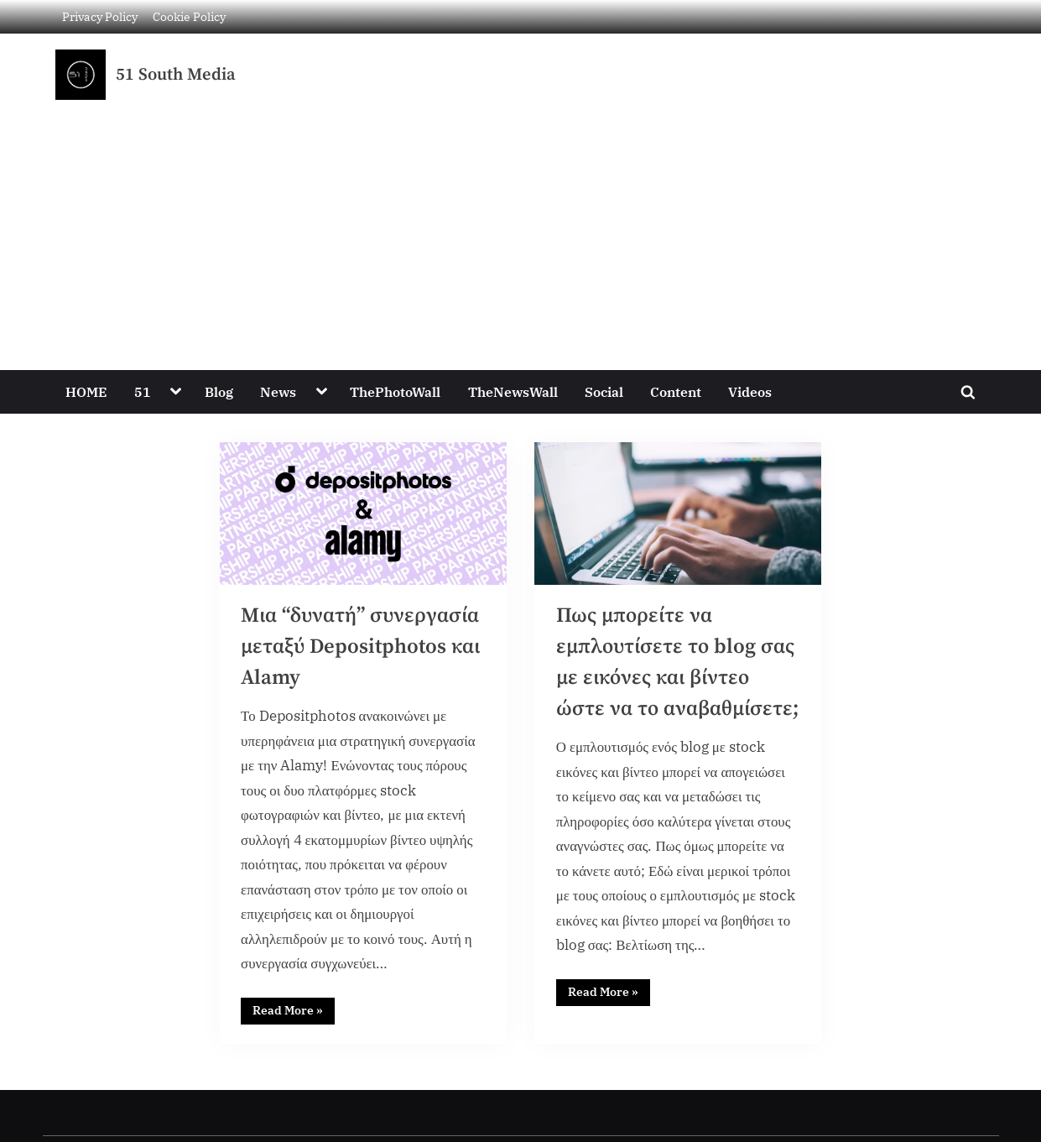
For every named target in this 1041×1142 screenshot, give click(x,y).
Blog (219, 391)
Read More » (293, 1011)
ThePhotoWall (395, 391)
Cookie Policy (189, 16)
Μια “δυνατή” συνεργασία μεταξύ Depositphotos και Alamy (361, 647)
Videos (750, 391)
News (278, 391)
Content (675, 391)
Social (604, 391)
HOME (86, 391)
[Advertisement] (521, 225)
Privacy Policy (100, 16)
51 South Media (176, 75)
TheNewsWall (513, 391)
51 (142, 391)
